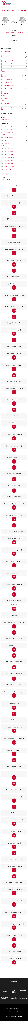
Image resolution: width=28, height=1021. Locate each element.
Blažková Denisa (9, 157)
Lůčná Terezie (8, 140)
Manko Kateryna (9, 166)
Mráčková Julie (8, 64)
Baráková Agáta (9, 129)
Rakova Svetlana (5, 179)
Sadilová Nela (8, 82)
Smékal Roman (9, 32)
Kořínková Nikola (9, 85)
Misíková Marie (9, 160)
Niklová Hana (8, 88)
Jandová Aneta (9, 151)
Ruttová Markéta (9, 148)
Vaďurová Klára (9, 137)
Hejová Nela (8, 169)
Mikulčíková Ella (9, 163)
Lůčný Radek (4, 174)
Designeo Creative (16, 1016)
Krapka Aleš (4, 115)
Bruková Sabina (9, 126)
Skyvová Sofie (8, 67)
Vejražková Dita (8, 79)
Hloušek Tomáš (18, 32)
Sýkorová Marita (8, 61)
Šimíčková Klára (9, 154)
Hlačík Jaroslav (5, 119)
